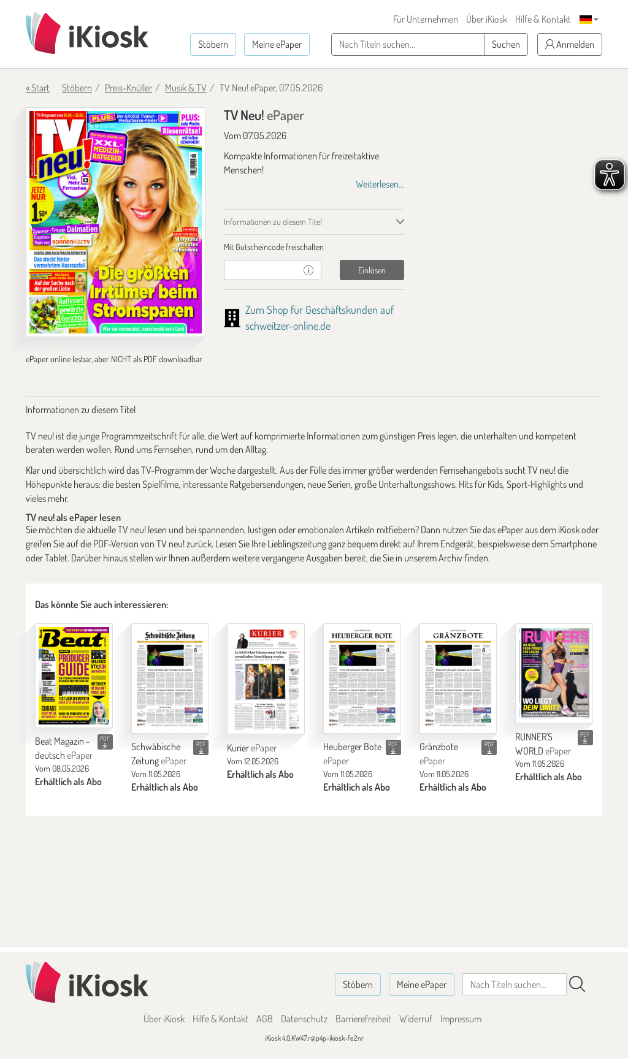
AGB (264, 1019)
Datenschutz (304, 1019)
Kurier (252, 748)
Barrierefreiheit (363, 1019)
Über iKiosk (486, 19)
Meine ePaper (277, 44)
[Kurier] (266, 678)
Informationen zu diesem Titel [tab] (273, 221)
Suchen (506, 44)
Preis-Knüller (128, 88)
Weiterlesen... (380, 184)
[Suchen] (577, 984)
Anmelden (569, 44)
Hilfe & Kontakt (543, 19)
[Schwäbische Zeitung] (170, 678)
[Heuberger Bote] (362, 678)
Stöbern (213, 44)
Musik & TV (186, 88)
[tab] (314, 247)
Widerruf (415, 1019)
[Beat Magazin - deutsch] (74, 675)
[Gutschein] (260, 270)
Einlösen (372, 270)
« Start (38, 88)
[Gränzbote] (458, 678)
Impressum (460, 1019)
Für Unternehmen (425, 19)
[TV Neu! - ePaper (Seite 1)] (115, 222)
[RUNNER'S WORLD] (554, 673)
